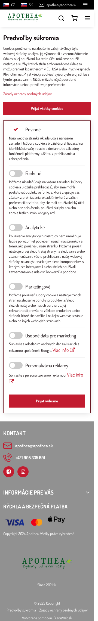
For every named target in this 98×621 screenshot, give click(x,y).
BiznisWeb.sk (63, 618)
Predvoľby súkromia (21, 610)
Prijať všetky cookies (47, 108)
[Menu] (87, 18)
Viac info (64, 350)
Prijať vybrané (47, 401)
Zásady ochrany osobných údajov (27, 93)
